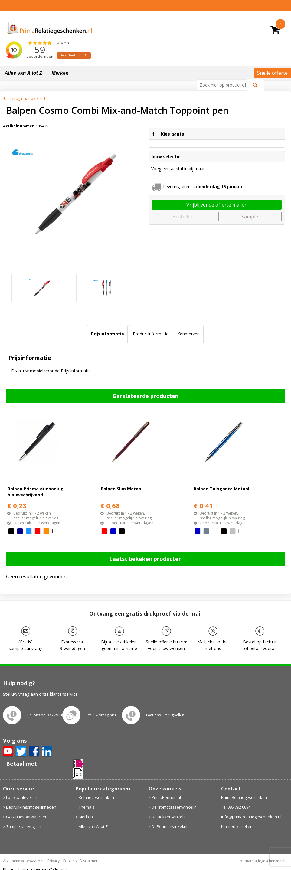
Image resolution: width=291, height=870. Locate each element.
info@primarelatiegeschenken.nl (251, 816)
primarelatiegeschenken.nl (262, 860)
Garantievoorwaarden (26, 816)
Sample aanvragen (23, 826)
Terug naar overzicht (29, 98)
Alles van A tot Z (23, 73)
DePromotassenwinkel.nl (175, 807)
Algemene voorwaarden (23, 860)
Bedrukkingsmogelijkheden (31, 807)
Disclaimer (89, 860)
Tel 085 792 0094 (235, 807)
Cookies (70, 860)
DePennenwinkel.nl (169, 826)
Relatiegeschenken (96, 797)
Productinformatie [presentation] (150, 334)
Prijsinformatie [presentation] (107, 334)
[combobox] (225, 85)
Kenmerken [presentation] (188, 334)
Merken (59, 73)
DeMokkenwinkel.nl (170, 816)
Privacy (53, 860)
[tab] (107, 334)
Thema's (86, 807)
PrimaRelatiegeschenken (244, 797)
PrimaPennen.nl (166, 797)
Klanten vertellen (237, 826)
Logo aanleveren (21, 797)
